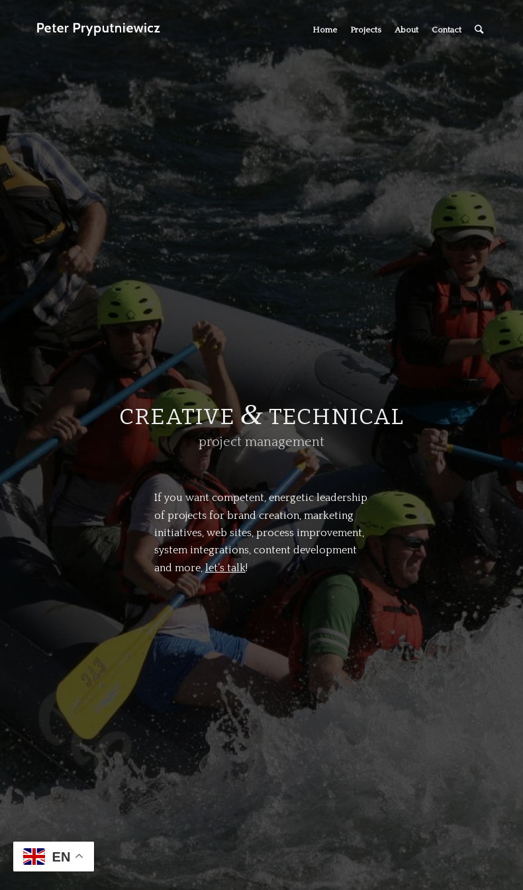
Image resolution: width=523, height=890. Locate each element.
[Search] (479, 30)
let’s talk (225, 568)
